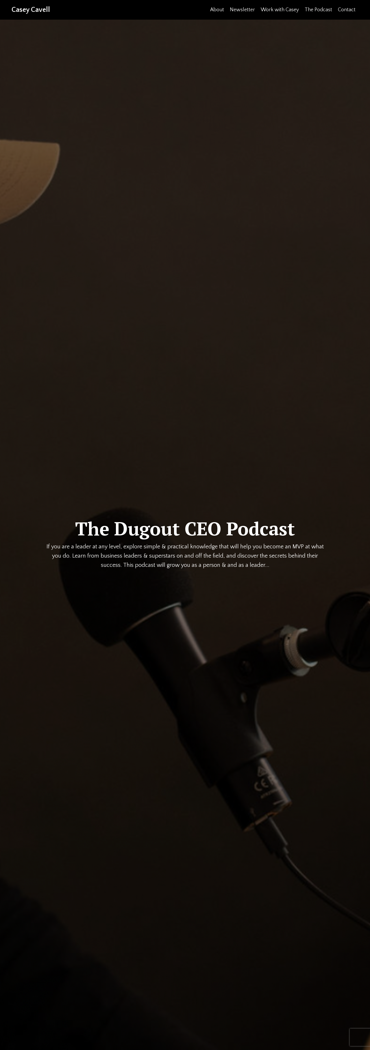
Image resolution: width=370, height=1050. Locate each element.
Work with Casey (279, 10)
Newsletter (242, 10)
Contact (347, 10)
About (217, 10)
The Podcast (318, 10)
